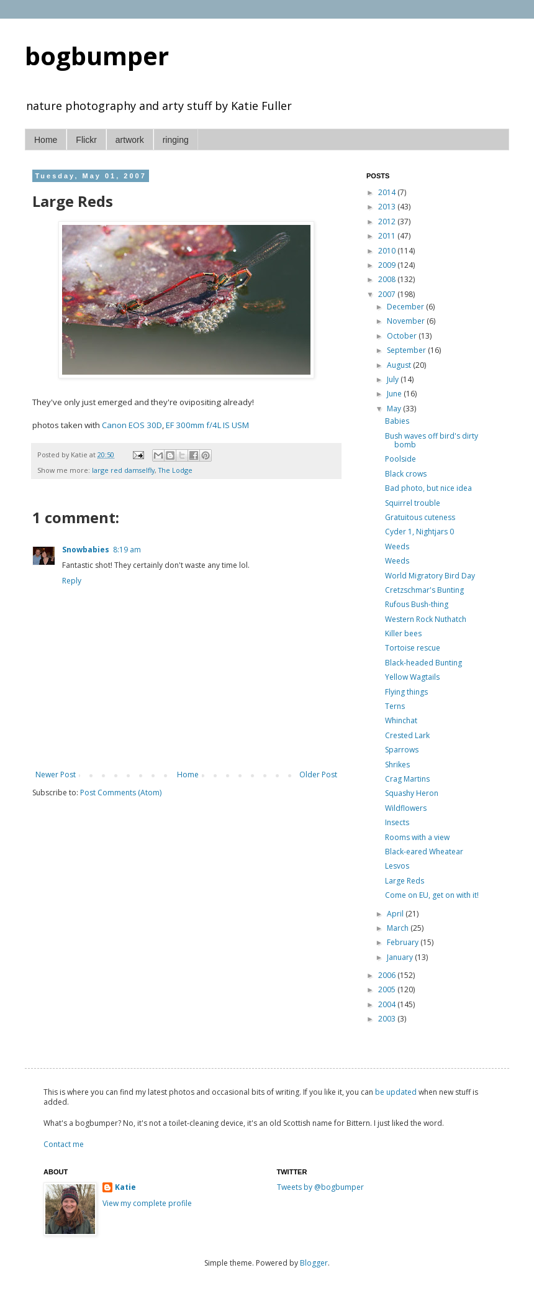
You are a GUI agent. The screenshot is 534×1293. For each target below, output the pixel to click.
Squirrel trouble (412, 503)
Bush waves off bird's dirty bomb (431, 440)
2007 (387, 294)
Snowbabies (85, 549)
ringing (176, 140)
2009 (387, 265)
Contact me (63, 1144)
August (400, 365)
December (406, 306)
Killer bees (403, 633)
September (407, 350)
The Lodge (175, 470)
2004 (387, 1004)
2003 (387, 1018)
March (398, 928)
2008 (387, 279)
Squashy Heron (411, 793)
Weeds (397, 546)
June (395, 393)
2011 (387, 236)
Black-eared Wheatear (424, 851)
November (407, 321)
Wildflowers (406, 808)
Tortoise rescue (412, 647)
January (401, 957)
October (403, 336)
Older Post (318, 774)
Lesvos (397, 866)
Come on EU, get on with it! (432, 895)
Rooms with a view (417, 837)
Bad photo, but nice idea (428, 488)
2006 (387, 975)
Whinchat (401, 720)
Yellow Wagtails (412, 677)
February (403, 942)
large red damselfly (123, 470)
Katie (125, 1187)
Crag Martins (407, 779)
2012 (387, 221)
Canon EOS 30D (132, 425)
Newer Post (55, 774)
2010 (387, 250)
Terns (395, 706)
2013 (387, 206)
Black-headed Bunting (423, 662)
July (393, 379)
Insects (397, 822)
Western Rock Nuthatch (425, 619)
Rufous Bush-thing (416, 604)
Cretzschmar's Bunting (424, 590)
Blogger (314, 1263)
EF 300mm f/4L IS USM (207, 425)
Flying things (406, 692)
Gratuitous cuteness (420, 517)
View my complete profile (147, 1203)
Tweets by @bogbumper (320, 1187)
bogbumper (97, 56)
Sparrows (402, 749)
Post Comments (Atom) (120, 792)
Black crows (406, 473)
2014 (387, 192)
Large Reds (404, 880)
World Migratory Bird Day (430, 575)
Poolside (400, 459)
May (395, 408)
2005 (387, 989)
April (396, 913)
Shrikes (397, 764)
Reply (71, 580)
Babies (397, 421)
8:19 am (127, 549)
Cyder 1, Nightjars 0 (419, 531)
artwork (129, 140)
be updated (396, 1092)
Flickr (86, 140)
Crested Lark (407, 735)
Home (45, 140)
